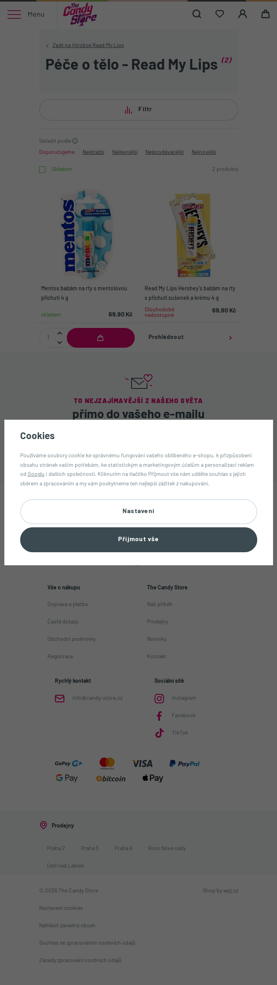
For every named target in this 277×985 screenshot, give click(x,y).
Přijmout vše (138, 539)
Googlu (36, 474)
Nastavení (138, 511)
